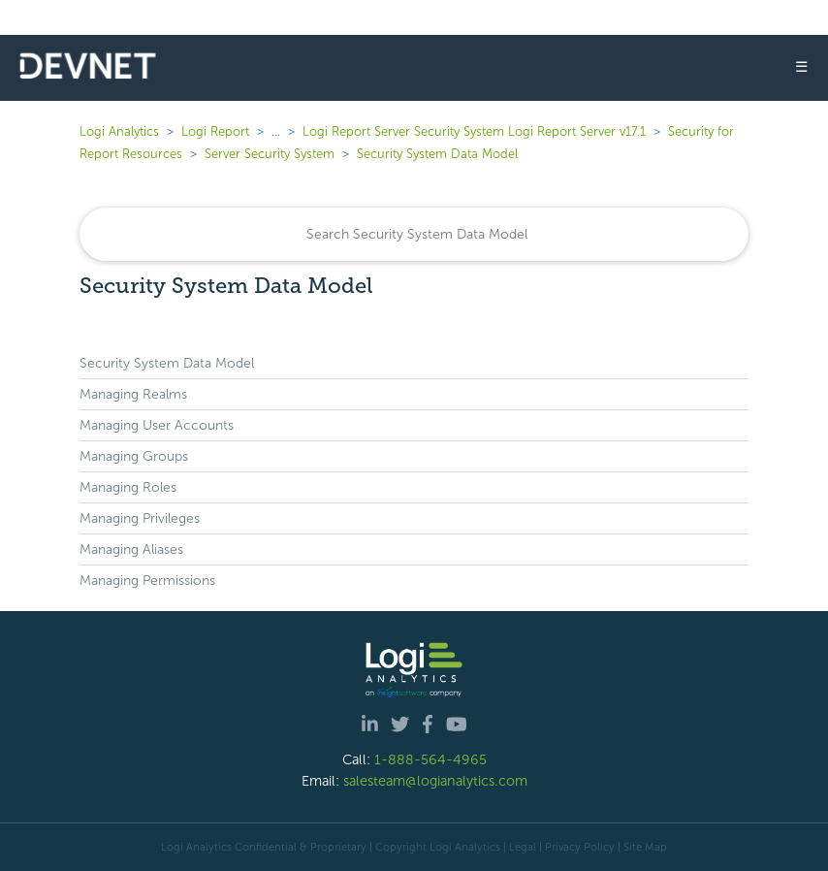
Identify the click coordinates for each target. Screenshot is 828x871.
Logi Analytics (119, 131)
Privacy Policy (580, 847)
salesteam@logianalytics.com (435, 781)
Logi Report (215, 131)
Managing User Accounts (157, 425)
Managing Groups (134, 456)
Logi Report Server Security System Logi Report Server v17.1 (474, 131)
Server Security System (269, 153)
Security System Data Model (437, 153)
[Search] (414, 234)
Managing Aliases (131, 549)
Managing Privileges (140, 518)
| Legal (519, 847)
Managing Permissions (147, 580)
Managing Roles (128, 487)
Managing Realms (133, 394)
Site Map (645, 847)
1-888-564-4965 (430, 759)
